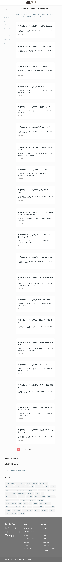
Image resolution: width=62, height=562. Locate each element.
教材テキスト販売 (27, 548)
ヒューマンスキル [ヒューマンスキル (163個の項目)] (20, 490)
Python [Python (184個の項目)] (53, 486)
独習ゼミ (6, 43)
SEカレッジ (7, 21)
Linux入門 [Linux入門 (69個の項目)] (45, 510)
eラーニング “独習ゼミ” (29, 528)
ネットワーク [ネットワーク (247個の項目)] (9, 486)
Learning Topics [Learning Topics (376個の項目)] (10, 483)
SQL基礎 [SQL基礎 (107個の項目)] (30, 497)
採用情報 (44, 538)
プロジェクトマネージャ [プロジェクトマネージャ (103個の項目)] (12, 500)
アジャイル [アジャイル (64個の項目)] (21, 513)
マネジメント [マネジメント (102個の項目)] (24, 500)
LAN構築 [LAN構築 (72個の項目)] (8, 510)
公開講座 (26, 545)
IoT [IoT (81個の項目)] (24, 507)
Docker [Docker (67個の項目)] (52, 510)
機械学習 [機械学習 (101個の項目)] (33, 500)
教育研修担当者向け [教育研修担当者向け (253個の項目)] (32, 483)
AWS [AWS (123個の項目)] (38, 493)
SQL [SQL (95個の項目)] (26, 503)
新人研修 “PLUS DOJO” (29, 538)
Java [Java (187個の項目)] (47, 486)
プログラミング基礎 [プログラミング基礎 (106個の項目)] (40, 497)
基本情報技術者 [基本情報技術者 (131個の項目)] (22, 493)
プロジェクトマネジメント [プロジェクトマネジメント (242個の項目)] (22, 486)
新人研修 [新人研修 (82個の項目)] (18, 507)
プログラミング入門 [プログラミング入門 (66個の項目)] (11, 513)
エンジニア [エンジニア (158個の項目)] (42, 490)
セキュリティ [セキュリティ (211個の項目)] (39, 486)
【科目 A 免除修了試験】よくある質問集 (15, 470)
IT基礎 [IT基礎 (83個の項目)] (35, 503)
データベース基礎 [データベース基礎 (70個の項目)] (27, 510)
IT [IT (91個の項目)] (30, 503)
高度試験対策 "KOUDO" (29, 541)
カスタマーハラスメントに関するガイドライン (49, 549)
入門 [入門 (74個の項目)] (53, 507)
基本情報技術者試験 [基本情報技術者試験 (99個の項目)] (11, 503)
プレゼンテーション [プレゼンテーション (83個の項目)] (45, 503)
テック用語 (7, 28)
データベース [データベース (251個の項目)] (44, 483)
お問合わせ (45, 528)
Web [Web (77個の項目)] (47, 507)
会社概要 (44, 535)
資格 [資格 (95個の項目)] (20, 503)
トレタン (6, 32)
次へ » (30, 450)
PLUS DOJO (7, 17)
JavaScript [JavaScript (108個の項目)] (21, 497)
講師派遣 (26, 535)
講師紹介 (6, 47)
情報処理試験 (7, 36)
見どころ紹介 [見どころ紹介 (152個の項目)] (51, 490)
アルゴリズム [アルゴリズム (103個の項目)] (51, 497)
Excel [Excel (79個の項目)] (30, 507)
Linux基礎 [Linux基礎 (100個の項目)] (41, 500)
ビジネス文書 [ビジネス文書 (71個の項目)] (17, 510)
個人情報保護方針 (46, 541)
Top (5, 14)
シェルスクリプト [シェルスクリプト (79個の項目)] (38, 507)
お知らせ (6, 25)
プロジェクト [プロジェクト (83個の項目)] (9, 507)
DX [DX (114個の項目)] (42, 493)
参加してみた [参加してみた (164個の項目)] (9, 490)
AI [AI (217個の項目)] (32, 486)
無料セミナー (7, 39)
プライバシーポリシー (47, 545)
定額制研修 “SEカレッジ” (29, 531)
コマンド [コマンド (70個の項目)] (37, 510)
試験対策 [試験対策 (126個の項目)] (31, 493)
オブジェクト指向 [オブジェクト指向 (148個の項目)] (10, 493)
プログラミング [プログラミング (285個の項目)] (20, 483)
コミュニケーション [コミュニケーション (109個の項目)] (11, 497)
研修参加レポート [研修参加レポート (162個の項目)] (32, 490)
